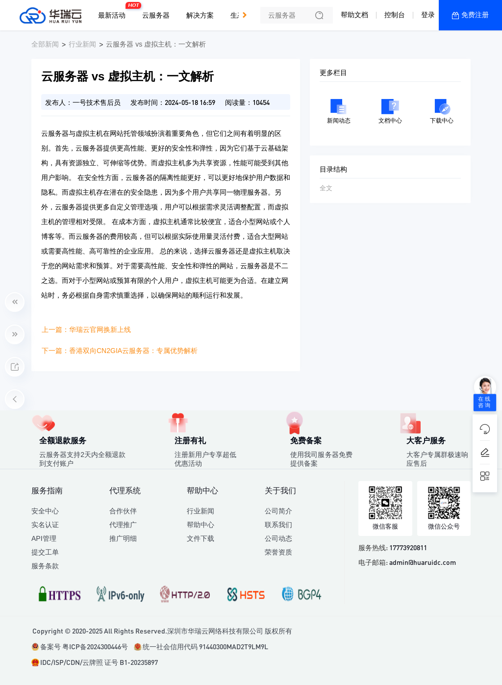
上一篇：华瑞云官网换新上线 (86, 329)
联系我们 (278, 525)
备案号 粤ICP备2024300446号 (84, 646)
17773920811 (408, 547)
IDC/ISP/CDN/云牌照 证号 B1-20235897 (99, 662)
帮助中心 (200, 525)
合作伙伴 (123, 511)
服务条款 (45, 566)
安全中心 (45, 511)
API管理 (43, 538)
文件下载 (200, 538)
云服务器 (156, 15)
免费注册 (475, 15)
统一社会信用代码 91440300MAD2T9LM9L (205, 646)
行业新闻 (82, 44)
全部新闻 (45, 44)
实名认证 (45, 525)
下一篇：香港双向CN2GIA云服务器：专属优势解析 (120, 351)
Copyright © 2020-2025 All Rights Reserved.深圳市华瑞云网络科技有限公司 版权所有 (162, 630)
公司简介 (278, 511)
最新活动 (114, 11)
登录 (428, 15)
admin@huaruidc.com (422, 562)
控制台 (394, 15)
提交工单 (45, 552)
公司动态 (278, 538)
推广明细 (123, 538)
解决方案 (200, 15)
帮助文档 (354, 15)
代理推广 (123, 525)
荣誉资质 (278, 552)
